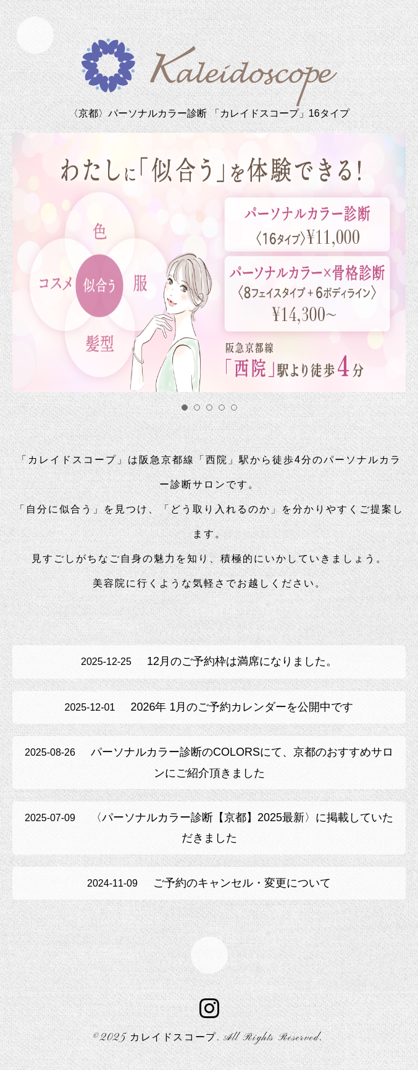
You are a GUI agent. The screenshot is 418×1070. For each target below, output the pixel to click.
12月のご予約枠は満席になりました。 (209, 661)
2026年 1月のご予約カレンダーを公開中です (209, 707)
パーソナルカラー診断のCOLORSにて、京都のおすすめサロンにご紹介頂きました (209, 762)
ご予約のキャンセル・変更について (209, 883)
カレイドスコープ (173, 1038)
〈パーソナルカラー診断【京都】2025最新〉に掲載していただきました (209, 827)
